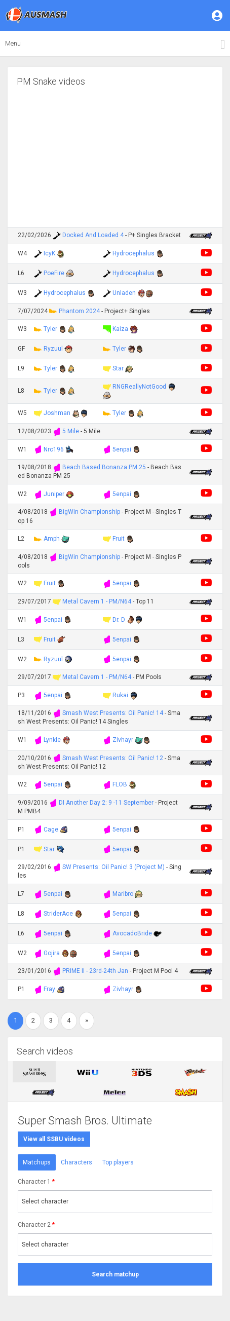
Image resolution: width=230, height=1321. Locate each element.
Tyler (50, 328)
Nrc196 (54, 449)
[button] (217, 15)
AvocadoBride (132, 933)
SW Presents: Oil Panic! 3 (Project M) (113, 867)
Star (118, 368)
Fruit (118, 538)
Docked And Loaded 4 (93, 235)
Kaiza (120, 328)
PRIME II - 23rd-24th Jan (95, 970)
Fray (49, 989)
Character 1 (36, 1181)
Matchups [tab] (37, 1162)
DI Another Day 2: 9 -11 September (106, 802)
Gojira (52, 953)
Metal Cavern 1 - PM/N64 (96, 601)
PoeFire (54, 273)
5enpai (121, 449)
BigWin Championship (89, 511)
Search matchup (115, 1274)
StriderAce (58, 913)
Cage (51, 829)
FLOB (119, 784)
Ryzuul (53, 348)
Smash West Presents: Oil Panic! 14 (112, 712)
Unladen (124, 292)
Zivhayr (122, 739)
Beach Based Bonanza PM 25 (104, 467)
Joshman (57, 413)
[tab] (34, 1071)
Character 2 (36, 1224)
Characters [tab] (76, 1162)
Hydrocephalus (133, 253)
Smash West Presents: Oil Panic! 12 (112, 758)
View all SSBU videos (54, 1139)
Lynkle (52, 739)
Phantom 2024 (79, 311)
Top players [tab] (118, 1162)
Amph (52, 538)
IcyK (49, 253)
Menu (13, 43)
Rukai (120, 695)
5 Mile (70, 431)
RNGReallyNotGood (139, 386)
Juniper (54, 494)
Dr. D (118, 619)
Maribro (122, 893)
